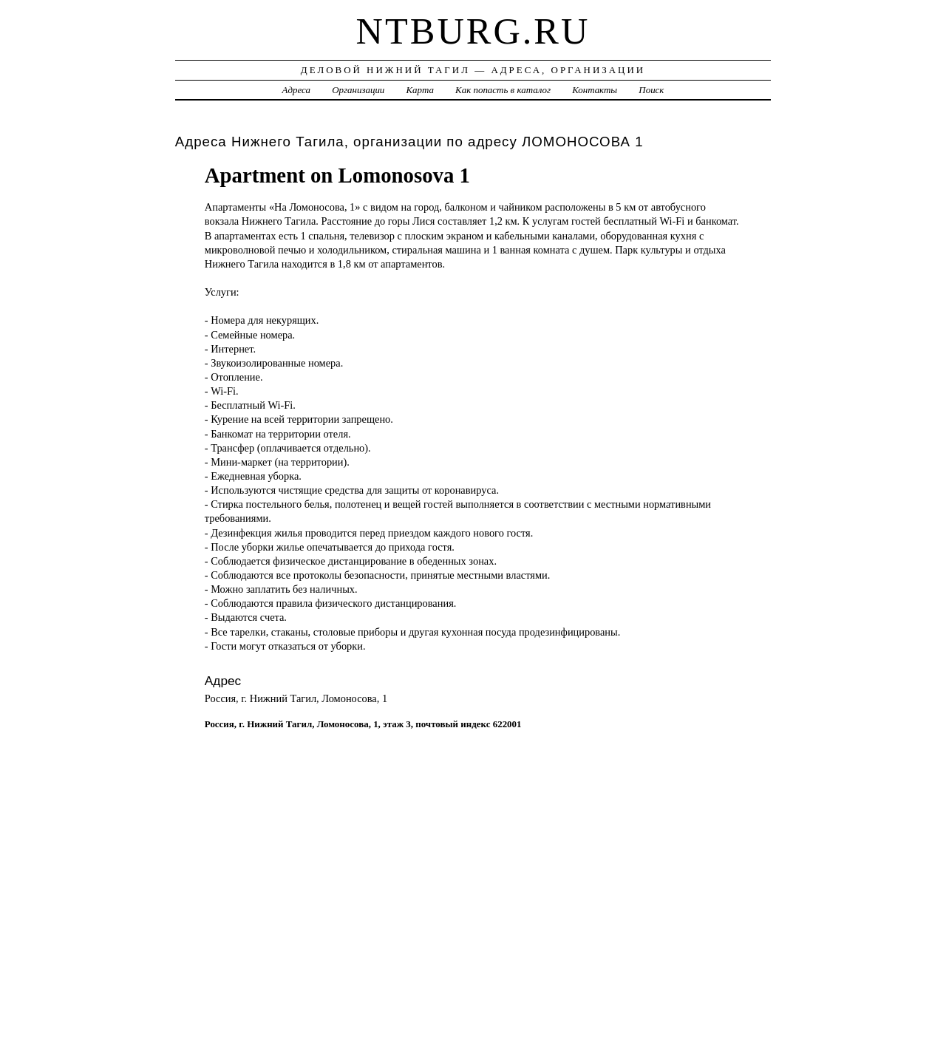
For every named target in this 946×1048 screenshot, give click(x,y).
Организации (358, 89)
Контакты (594, 89)
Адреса (296, 89)
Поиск (651, 89)
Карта (420, 89)
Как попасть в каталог (503, 89)
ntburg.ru (473, 31)
